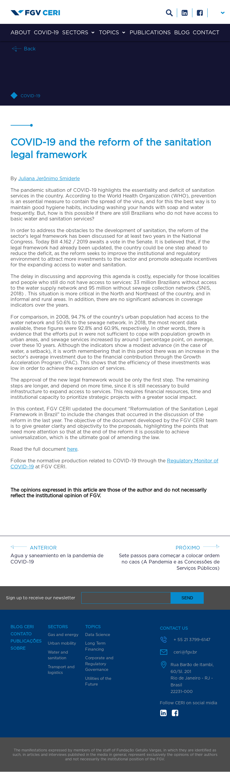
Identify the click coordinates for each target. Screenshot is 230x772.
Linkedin (184, 12)
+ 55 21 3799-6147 (192, 639)
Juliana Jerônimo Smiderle (49, 178)
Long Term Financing (95, 646)
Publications (150, 32)
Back (29, 48)
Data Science (97, 634)
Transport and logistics (61, 670)
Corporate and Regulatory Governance (99, 663)
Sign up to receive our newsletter (40, 598)
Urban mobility (62, 643)
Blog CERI (22, 627)
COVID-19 (46, 32)
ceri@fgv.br (185, 652)
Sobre (17, 648)
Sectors (75, 32)
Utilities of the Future (98, 681)
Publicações (26, 641)
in (163, 713)
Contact (206, 32)
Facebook (200, 12)
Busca (169, 12)
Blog (182, 32)
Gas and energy (63, 634)
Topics (109, 32)
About (20, 32)
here (72, 449)
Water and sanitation (58, 655)
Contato (21, 634)
